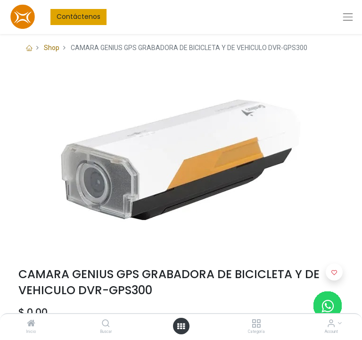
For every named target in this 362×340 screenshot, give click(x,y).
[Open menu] (181, 326)
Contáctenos (78, 16)
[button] (334, 272)
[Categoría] (256, 324)
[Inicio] (31, 324)
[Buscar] (105, 324)
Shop (51, 47)
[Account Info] (331, 324)
